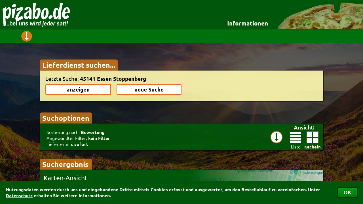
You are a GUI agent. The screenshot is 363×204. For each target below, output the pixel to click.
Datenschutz (19, 195)
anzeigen (78, 89)
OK (347, 192)
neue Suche (149, 89)
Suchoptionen (65, 117)
